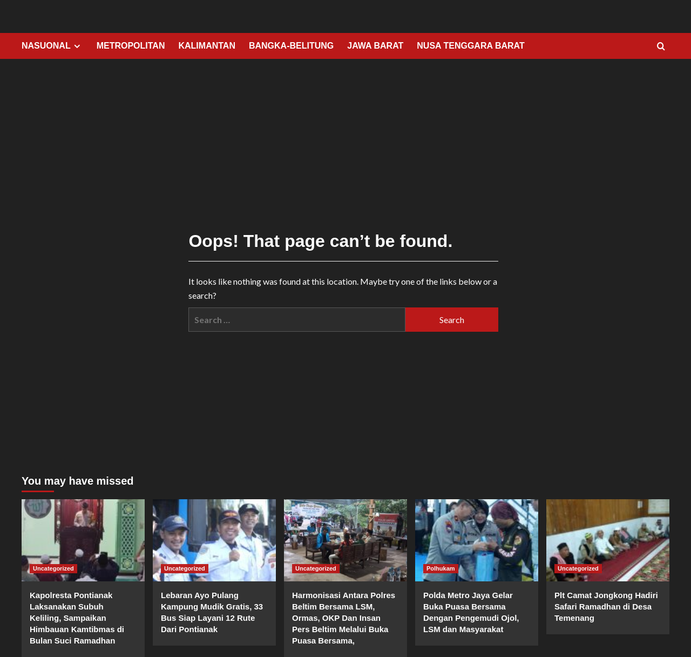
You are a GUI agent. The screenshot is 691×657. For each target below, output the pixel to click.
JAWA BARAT (375, 45)
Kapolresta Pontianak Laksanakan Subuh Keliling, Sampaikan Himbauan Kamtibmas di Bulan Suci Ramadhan (77, 618)
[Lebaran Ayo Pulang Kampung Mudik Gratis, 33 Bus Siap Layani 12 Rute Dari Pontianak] (214, 540)
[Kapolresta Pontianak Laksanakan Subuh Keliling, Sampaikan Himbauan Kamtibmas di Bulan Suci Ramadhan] (83, 540)
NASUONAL (52, 46)
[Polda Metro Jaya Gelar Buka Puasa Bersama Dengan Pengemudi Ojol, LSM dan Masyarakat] (476, 540)
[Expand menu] (77, 46)
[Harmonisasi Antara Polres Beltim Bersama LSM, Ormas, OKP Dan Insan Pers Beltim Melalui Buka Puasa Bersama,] (345, 540)
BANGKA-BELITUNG (291, 45)
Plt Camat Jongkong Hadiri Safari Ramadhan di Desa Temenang (606, 606)
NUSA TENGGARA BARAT (470, 45)
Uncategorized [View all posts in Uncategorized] (53, 568)
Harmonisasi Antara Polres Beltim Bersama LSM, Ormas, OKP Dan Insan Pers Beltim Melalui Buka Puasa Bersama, (343, 618)
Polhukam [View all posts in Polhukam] (440, 568)
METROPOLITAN (131, 45)
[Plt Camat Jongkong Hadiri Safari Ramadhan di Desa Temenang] (607, 540)
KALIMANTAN (206, 45)
